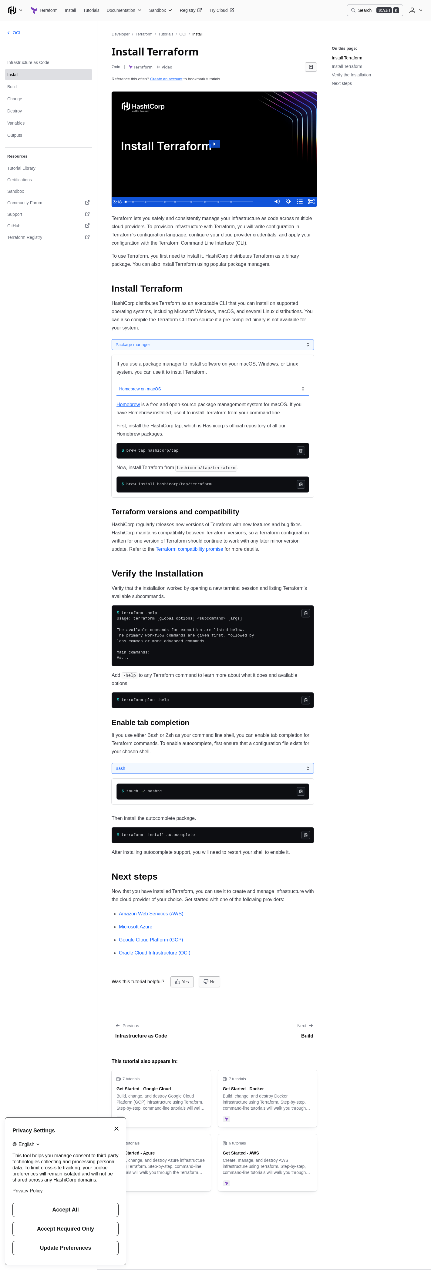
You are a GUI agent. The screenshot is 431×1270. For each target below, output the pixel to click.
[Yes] (182, 980)
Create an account (166, 79)
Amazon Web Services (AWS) (151, 912)
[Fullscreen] (311, 202)
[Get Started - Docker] (267, 1097)
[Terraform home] (44, 10)
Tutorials (165, 34)
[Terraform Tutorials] (91, 10)
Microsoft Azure (135, 925)
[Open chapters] (299, 202)
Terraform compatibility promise (189, 547)
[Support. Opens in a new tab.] (48, 214)
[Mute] (274, 202)
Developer (121, 34)
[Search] (375, 10)
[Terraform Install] (70, 10)
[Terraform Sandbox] (161, 10)
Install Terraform (347, 57)
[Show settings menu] (287, 202)
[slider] (195, 202)
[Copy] (301, 449)
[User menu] (415, 10)
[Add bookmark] (311, 67)
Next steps (342, 83)
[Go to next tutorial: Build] (267, 1030)
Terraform (144, 34)
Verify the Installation (351, 74)
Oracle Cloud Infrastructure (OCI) (154, 951)
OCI (182, 34)
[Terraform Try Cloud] (222, 10)
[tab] (132, 344)
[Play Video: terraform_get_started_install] (214, 144)
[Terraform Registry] (191, 10)
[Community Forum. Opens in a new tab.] (48, 202)
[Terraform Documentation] (124, 10)
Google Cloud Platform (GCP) (151, 938)
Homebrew (128, 403)
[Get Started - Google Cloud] (161, 1097)
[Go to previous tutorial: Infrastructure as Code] (161, 1030)
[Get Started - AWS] (267, 1161)
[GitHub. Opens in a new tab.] (48, 225)
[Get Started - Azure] (161, 1161)
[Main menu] (15, 10)
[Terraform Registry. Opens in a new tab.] (48, 237)
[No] (210, 980)
